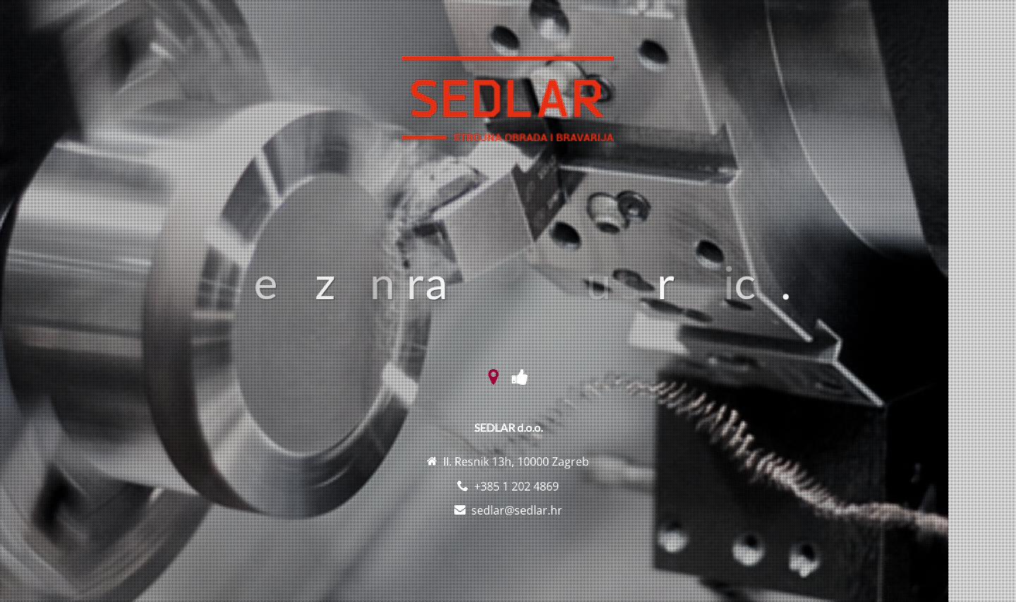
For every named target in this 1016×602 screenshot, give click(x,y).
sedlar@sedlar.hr (516, 510)
